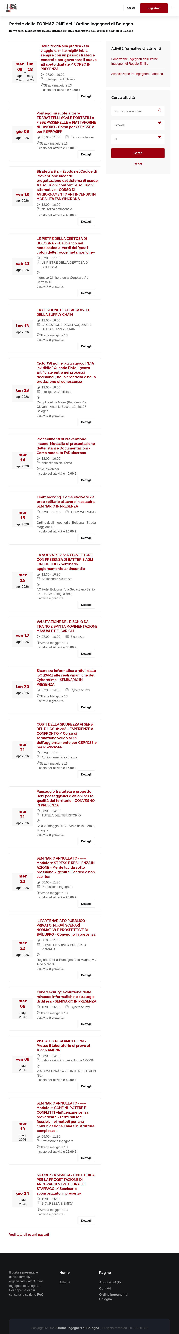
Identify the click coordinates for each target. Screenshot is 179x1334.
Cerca (138, 153)
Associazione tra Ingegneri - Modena (137, 74)
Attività (65, 1282)
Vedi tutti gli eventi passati (29, 1234)
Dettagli (86, 96)
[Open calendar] (160, 123)
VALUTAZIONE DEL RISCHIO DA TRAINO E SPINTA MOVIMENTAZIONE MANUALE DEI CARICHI (67, 626)
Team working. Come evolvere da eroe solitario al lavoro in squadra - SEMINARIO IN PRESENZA (67, 501)
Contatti (105, 1288)
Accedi (131, 8)
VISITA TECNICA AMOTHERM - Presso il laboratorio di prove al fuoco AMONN (63, 1045)
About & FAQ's (110, 1282)
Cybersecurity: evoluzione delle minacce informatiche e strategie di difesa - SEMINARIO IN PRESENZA (66, 996)
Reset (138, 164)
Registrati (154, 8)
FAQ (40, 1294)
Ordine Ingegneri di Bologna (78, 1328)
